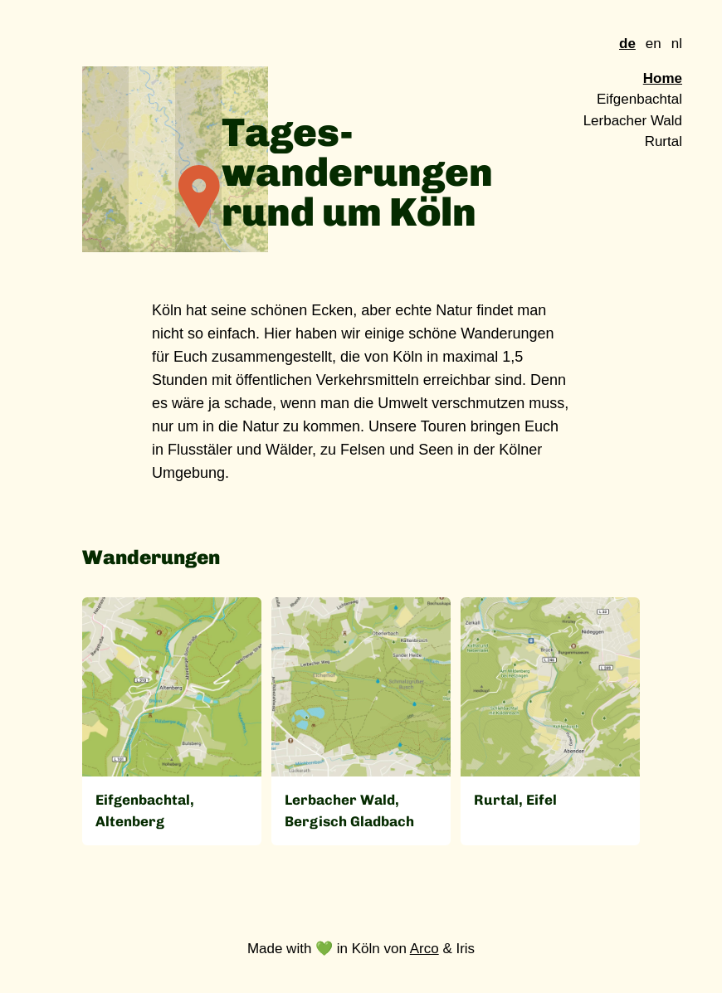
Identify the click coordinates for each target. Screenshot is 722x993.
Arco (424, 948)
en (653, 43)
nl (676, 43)
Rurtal (663, 141)
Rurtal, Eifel (515, 799)
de (627, 43)
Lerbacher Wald (632, 121)
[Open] (171, 686)
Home (662, 78)
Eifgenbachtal (639, 99)
